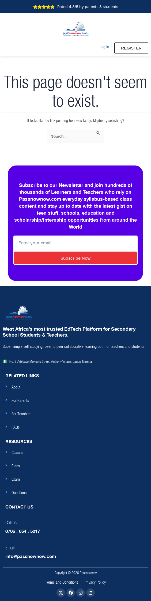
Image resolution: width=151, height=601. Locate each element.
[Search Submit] (98, 133)
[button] (104, 46)
